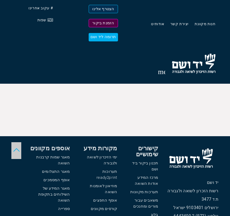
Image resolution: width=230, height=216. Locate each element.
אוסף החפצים (105, 200)
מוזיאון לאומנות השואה (103, 189)
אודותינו (157, 24)
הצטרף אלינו (103, 9)
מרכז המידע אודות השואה (146, 180)
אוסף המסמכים (56, 180)
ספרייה (64, 208)
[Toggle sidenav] (162, 71)
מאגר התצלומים (56, 171)
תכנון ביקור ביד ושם (145, 166)
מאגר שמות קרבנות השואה (53, 160)
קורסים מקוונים (104, 208)
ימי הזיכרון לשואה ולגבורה (102, 160)
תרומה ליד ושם (103, 36)
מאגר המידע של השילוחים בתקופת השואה (54, 194)
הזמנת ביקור (103, 23)
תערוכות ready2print (106, 174)
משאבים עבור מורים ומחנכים (145, 203)
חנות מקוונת (205, 24)
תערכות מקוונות (144, 192)
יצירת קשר (179, 24)
